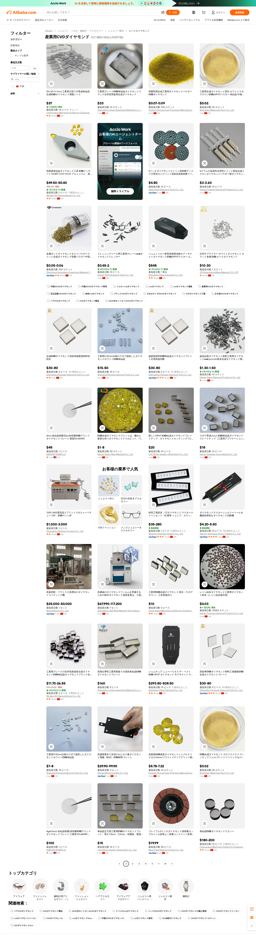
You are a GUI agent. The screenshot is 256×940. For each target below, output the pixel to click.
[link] (252, 909)
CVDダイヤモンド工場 (193, 293)
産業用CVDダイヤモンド (210, 286)
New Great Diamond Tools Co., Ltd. (166, 189)
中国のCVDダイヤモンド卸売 (92, 286)
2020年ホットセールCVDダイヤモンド (124, 301)
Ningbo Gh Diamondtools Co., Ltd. (63, 195)
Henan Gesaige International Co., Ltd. (218, 454)
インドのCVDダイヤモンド (158, 911)
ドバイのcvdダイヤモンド (125, 911)
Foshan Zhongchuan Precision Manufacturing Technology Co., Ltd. (171, 110)
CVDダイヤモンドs (53, 918)
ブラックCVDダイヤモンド (124, 293)
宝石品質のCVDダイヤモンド (61, 293)
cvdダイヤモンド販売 (141, 918)
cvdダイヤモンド (154, 286)
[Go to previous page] (119, 864)
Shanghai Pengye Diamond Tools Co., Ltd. (118, 374)
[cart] (204, 13)
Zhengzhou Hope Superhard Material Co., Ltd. (120, 110)
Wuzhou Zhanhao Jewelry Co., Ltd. (166, 533)
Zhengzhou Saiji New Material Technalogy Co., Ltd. (120, 610)
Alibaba (48, 31)
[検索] (173, 12)
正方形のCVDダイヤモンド (224, 293)
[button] (163, 12)
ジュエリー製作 (116, 31)
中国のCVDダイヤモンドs (111, 918)
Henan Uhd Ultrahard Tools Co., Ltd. (115, 275)
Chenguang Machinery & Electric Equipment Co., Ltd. (69, 112)
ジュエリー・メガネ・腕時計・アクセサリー (80, 31)
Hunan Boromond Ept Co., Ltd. (112, 773)
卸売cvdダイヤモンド (93, 293)
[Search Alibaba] (102, 12)
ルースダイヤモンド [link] (139, 31)
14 (165, 864)
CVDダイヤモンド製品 (87, 301)
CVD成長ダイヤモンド (170, 918)
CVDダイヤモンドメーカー (226, 911)
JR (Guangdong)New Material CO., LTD (219, 272)
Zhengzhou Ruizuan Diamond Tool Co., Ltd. (67, 374)
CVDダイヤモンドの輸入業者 (192, 911)
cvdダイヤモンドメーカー (24, 918)
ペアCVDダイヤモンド (58, 301)
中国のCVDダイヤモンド (59, 286)
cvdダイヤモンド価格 (181, 286)
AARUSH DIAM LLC (56, 454)
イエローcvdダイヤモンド (126, 286)
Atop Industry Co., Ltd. (57, 610)
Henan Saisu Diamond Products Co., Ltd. (220, 377)
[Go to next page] (172, 864)
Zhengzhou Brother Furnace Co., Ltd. (65, 531)
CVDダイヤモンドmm (22, 925)
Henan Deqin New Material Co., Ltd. (115, 454)
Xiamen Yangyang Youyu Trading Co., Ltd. (220, 533)
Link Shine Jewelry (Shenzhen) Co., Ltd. (168, 454)
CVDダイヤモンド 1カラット (202, 918)
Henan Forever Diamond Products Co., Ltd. (221, 189)
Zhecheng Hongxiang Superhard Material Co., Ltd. (69, 272)
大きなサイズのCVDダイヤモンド (160, 293)
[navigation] (24, 447)
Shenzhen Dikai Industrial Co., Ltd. (166, 275)
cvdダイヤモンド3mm (80, 918)
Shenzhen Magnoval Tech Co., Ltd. (217, 110)
